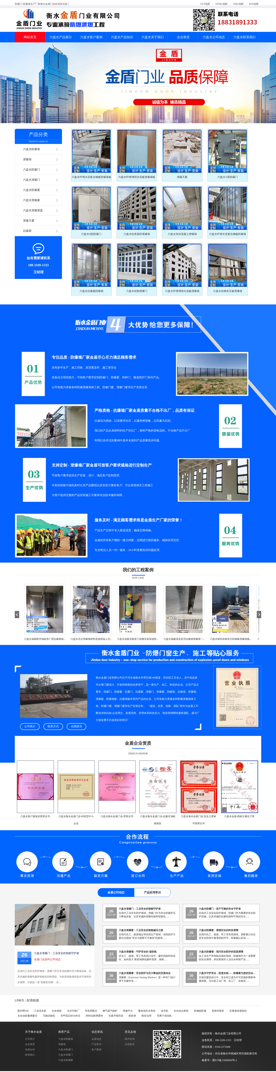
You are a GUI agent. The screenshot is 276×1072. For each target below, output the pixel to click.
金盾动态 (96, 1039)
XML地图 (238, 4)
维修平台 (128, 1011)
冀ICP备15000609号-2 (224, 1060)
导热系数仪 (91, 1011)
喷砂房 (132, 1015)
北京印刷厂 (73, 1011)
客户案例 (96, 1049)
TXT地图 (205, 4)
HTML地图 (221, 4)
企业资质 (183, 37)
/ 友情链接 (27, 1000)
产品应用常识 (152, 892)
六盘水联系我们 (244, 37)
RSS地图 (253, 4)
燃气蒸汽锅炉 (110, 1011)
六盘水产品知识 (122, 37)
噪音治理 (146, 1015)
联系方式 (53, 726)
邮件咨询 (130, 1039)
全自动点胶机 (181, 1011)
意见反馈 (130, 1031)
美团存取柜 (218, 1011)
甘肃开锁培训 (115, 1015)
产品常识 (96, 1044)
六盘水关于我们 (153, 37)
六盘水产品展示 (61, 37)
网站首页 (30, 37)
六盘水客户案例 (91, 37)
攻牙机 (164, 1011)
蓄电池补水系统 (146, 1011)
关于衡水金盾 (33, 1031)
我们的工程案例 (138, 569)
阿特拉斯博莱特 (94, 1015)
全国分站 (30, 1049)
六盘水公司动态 (214, 37)
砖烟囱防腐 (200, 1011)
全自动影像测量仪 (27, 1015)
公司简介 (30, 726)
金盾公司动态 (116, 892)
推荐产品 (64, 1031)
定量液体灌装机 (238, 1011)
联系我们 (30, 1055)
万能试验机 (49, 1015)
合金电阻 (57, 1011)
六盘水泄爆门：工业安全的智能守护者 (56, 953)
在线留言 (76, 726)
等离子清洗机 (164, 1015)
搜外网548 (23, 1011)
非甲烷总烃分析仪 (70, 1015)
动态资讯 (97, 1031)
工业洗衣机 (40, 1011)
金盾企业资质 (138, 743)
